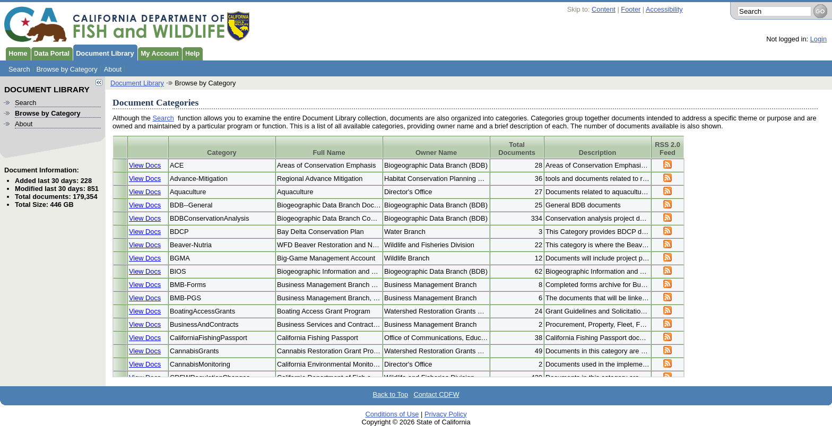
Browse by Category (67, 69)
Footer (630, 9)
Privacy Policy (445, 408)
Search (19, 69)
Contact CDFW (437, 389)
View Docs (145, 165)
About (113, 69)
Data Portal (50, 52)
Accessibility (664, 9)
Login (818, 39)
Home (16, 52)
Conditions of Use (392, 408)
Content (604, 9)
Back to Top (390, 389)
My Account (158, 52)
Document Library (103, 52)
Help (191, 52)
